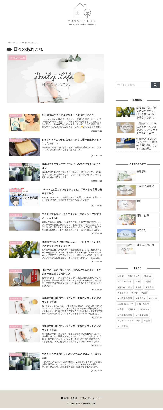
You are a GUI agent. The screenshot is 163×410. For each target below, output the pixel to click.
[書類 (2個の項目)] (144, 292)
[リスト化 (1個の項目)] (122, 326)
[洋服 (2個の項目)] (138, 287)
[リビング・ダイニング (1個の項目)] (129, 320)
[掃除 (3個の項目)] (148, 281)
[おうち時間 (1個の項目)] (143, 303)
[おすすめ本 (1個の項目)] (141, 315)
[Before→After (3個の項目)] (124, 287)
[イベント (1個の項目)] (144, 309)
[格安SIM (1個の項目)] (140, 298)
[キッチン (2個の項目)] (122, 292)
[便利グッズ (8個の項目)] (133, 276)
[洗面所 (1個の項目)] (131, 309)
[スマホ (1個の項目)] (153, 298)
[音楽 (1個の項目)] (120, 309)
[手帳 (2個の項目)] (134, 292)
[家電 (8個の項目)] (120, 276)
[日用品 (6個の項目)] (147, 276)
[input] (133, 85)
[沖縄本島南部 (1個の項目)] (124, 298)
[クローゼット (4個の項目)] (124, 281)
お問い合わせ (69, 400)
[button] (155, 85)
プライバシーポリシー (91, 400)
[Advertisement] (138, 55)
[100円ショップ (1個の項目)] (125, 303)
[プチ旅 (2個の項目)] (149, 287)
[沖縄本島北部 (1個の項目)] (124, 315)
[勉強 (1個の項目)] (146, 320)
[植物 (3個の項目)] (138, 281)
